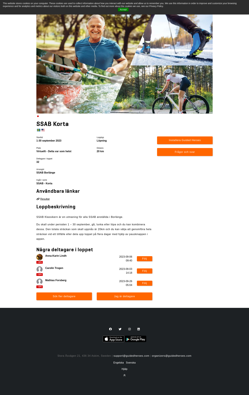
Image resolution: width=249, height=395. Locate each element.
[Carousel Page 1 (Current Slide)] (38, 116)
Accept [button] (123, 9)
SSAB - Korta (44, 183)
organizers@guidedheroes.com (172, 355)
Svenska (131, 362)
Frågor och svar (185, 152)
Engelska (118, 362)
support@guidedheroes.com (131, 355)
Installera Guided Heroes (185, 140)
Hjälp (124, 369)
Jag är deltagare (124, 296)
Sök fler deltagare (64, 296)
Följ (144, 258)
